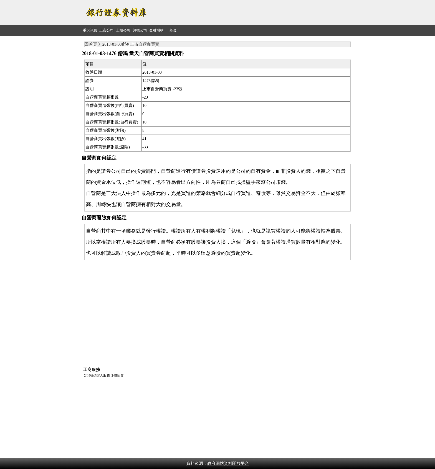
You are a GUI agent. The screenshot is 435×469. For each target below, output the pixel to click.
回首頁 (91, 44)
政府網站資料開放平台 (228, 463)
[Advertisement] (252, 12)
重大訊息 (90, 30)
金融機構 (156, 30)
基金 (173, 30)
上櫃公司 (123, 30)
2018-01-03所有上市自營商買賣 (130, 44)
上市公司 (106, 30)
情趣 (120, 375)
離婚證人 (96, 375)
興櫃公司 (140, 30)
